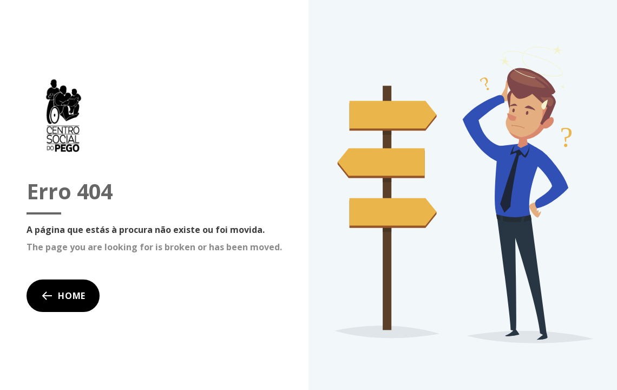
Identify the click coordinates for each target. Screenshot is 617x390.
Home (63, 295)
